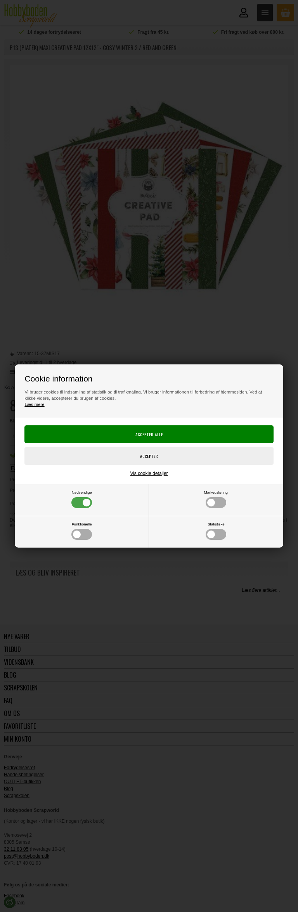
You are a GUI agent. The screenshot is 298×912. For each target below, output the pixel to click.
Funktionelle (81, 531)
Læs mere (34, 404)
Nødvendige (81, 499)
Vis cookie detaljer (149, 473)
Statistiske (216, 531)
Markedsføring (216, 499)
